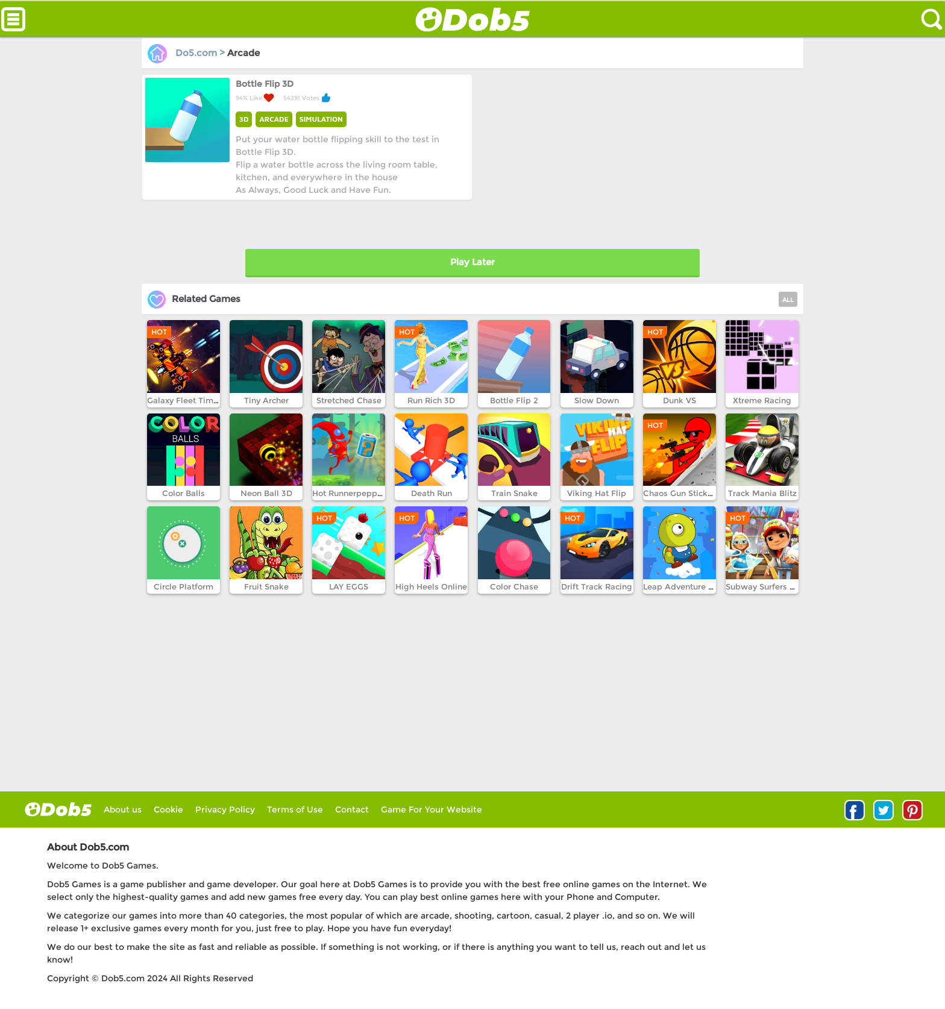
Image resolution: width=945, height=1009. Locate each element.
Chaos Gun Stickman (684, 493)
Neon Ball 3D (266, 493)
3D (244, 119)
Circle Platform (183, 586)
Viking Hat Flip (596, 493)
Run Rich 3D (431, 400)
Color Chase (514, 586)
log (58, 809)
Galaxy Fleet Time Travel (196, 400)
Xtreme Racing (762, 400)
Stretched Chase (348, 400)
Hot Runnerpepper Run (357, 493)
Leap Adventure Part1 (685, 586)
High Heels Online (431, 586)
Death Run (431, 493)
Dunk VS (679, 400)
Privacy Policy (225, 809)
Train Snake (514, 493)
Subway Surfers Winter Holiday (787, 586)
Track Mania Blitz (762, 493)
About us (123, 809)
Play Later (472, 262)
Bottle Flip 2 (514, 400)
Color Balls (183, 493)
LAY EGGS (348, 586)
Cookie (168, 809)
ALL (788, 300)
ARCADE (273, 119)
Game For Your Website (431, 809)
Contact (352, 809)
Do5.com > (187, 52)
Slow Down (596, 400)
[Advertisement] (636, 158)
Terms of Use (295, 809)
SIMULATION (321, 119)
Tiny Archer (266, 400)
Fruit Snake (266, 586)
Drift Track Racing (596, 586)
